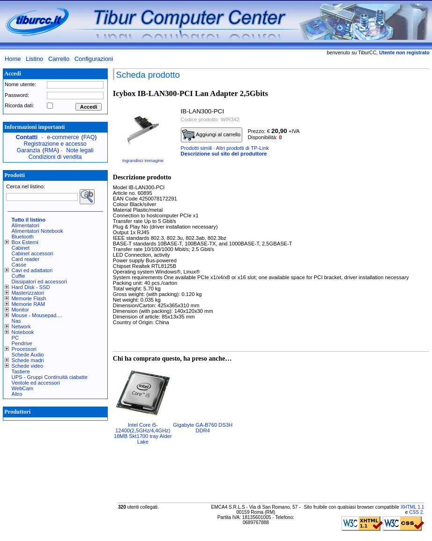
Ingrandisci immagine (143, 160)
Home (13, 58)
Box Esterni (25, 242)
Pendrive (22, 343)
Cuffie (18, 276)
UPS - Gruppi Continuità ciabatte (50, 377)
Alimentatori (25, 225)
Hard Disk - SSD (31, 287)
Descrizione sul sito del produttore (224, 153)
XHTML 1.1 (413, 507)
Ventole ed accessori (36, 382)
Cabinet (21, 248)
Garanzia (28, 150)
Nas (16, 321)
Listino (34, 58)
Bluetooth (23, 236)
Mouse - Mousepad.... (37, 315)
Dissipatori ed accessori (39, 281)
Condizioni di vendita (55, 157)
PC (15, 338)
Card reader (26, 259)
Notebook (23, 332)
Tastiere (21, 371)
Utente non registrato (404, 52)
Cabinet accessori (32, 253)
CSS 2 (416, 512)
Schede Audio (28, 354)
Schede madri (28, 360)
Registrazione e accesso (55, 144)
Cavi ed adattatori (32, 270)
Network (21, 326)
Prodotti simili (196, 148)
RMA (51, 150)
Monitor (20, 309)
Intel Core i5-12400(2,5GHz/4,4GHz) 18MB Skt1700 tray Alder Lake (143, 433)
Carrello (58, 58)
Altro (17, 394)
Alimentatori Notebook (37, 231)
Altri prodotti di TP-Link (242, 148)
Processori (24, 349)
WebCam (22, 388)
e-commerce (63, 137)
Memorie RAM (28, 304)
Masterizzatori (28, 293)
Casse (19, 264)
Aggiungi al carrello (211, 134)
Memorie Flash (29, 298)
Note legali (79, 150)
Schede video (28, 366)
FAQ (89, 137)
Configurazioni (93, 58)
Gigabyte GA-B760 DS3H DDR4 (202, 427)
